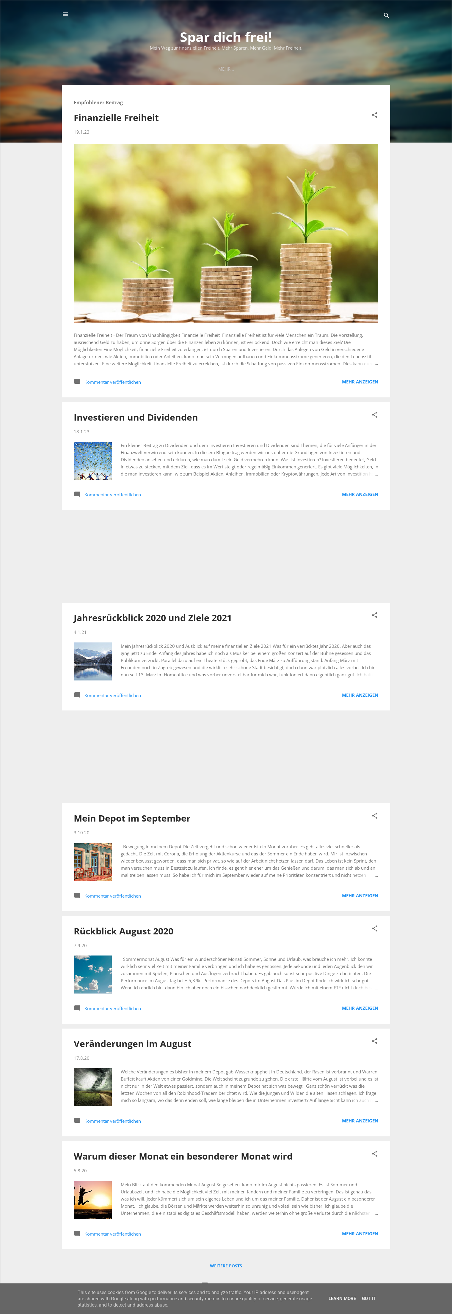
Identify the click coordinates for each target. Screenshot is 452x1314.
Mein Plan (176, 69)
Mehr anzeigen (360, 383)
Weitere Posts (226, 1267)
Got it (369, 1298)
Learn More (342, 1298)
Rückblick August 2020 (123, 932)
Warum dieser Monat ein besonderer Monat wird (183, 1157)
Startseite (142, 69)
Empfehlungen (303, 69)
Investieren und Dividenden (136, 418)
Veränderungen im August (133, 1045)
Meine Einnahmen (255, 69)
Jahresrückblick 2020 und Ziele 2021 (153, 619)
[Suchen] (386, 16)
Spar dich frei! (226, 37)
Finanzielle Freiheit (116, 119)
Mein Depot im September (132, 819)
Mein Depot (212, 69)
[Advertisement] (226, 557)
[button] (374, 117)
